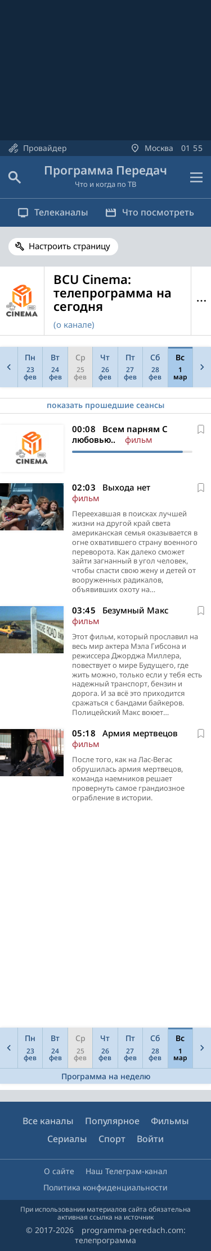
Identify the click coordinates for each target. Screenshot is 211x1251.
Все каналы (48, 1121)
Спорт (111, 1139)
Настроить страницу (69, 245)
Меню (201, 301)
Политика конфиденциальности (105, 1187)
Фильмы (170, 1121)
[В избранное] (201, 429)
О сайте (59, 1171)
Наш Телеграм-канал (126, 1171)
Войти (150, 1139)
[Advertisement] (105, 918)
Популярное (112, 1121)
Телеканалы (52, 212)
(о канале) (74, 324)
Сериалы (67, 1139)
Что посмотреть (149, 212)
